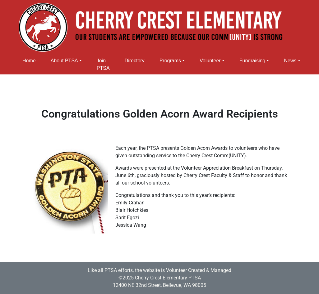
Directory (135, 60)
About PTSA (64, 60)
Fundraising (252, 60)
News (290, 60)
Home (29, 60)
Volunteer (210, 60)
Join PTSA (103, 64)
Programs (170, 60)
